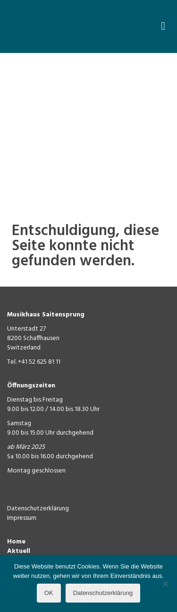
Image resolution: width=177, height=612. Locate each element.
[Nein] (165, 583)
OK (48, 592)
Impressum (21, 518)
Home (16, 541)
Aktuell (18, 551)
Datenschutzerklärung (38, 508)
